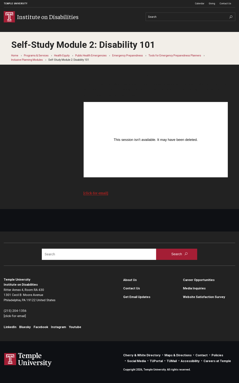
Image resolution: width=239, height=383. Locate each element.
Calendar (199, 3)
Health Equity (62, 55)
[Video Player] (155, 139)
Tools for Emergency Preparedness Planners (174, 55)
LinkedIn (10, 327)
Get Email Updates (136, 297)
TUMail (172, 361)
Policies (217, 355)
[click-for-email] (95, 193)
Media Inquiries (194, 288)
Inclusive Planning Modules (27, 59)
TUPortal (156, 361)
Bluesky (25, 327)
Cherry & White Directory (142, 355)
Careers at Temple (217, 361)
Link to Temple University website (28, 359)
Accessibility (190, 361)
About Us (130, 280)
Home (14, 55)
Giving (212, 3)
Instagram (58, 327)
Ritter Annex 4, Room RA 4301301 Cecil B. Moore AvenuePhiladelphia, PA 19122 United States (29, 295)
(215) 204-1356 (15, 311)
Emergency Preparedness (127, 55)
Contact (201, 355)
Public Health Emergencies (91, 55)
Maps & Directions (178, 355)
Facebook (41, 327)
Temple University (15, 3)
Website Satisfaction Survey (204, 297)
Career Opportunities (199, 280)
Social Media (136, 361)
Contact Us (225, 3)
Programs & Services (36, 55)
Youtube (75, 327)
